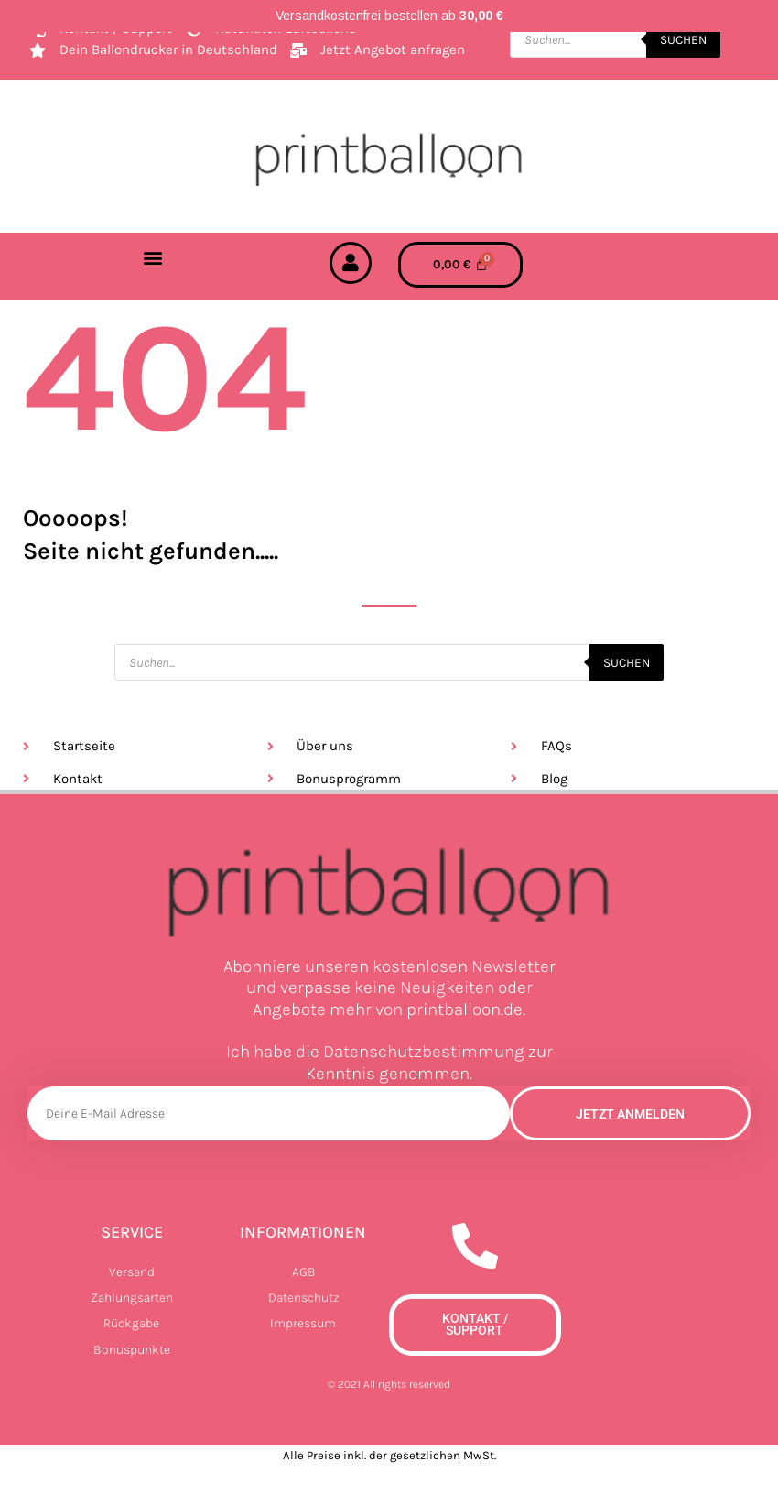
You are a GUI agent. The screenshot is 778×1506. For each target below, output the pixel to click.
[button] (153, 257)
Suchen (683, 39)
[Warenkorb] (460, 265)
